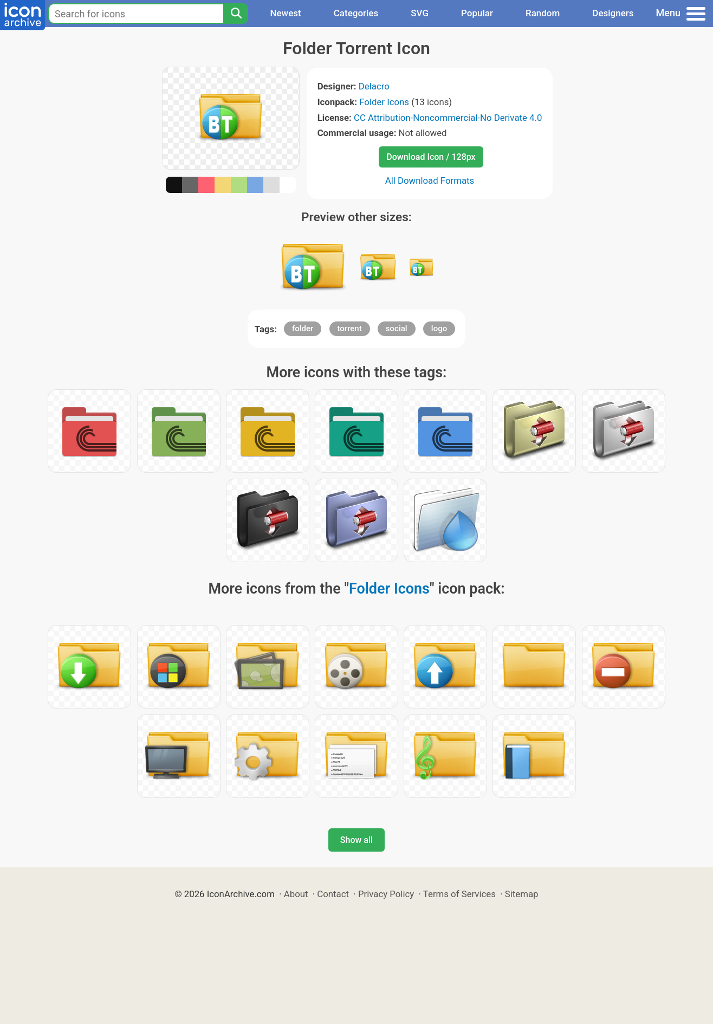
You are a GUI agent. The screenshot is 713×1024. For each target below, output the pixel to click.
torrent (350, 328)
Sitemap (522, 893)
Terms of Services (459, 893)
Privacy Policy (386, 893)
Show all (356, 840)
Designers (612, 13)
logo (439, 328)
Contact (333, 893)
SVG (420, 13)
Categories (356, 13)
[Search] (235, 13)
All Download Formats (430, 180)
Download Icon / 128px (430, 157)
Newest (285, 13)
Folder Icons (384, 101)
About (296, 893)
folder (302, 328)
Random (543, 13)
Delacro (374, 86)
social (396, 328)
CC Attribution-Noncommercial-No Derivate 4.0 (448, 117)
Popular (477, 13)
